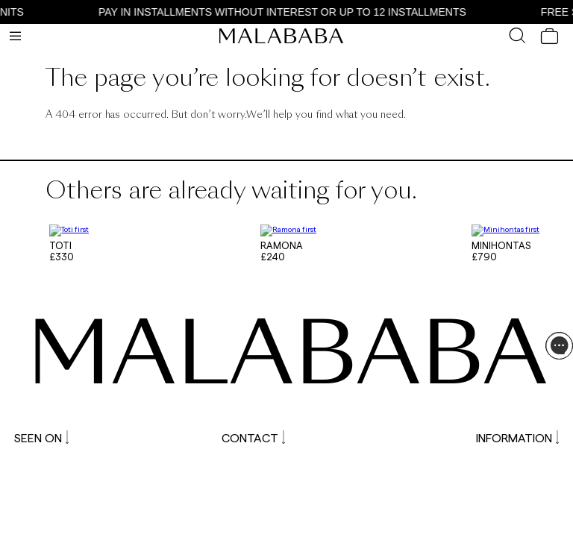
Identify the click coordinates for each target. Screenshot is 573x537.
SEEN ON (41, 434)
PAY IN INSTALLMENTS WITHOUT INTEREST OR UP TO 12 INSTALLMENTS (288, 12)
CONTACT (253, 434)
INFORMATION (517, 434)
